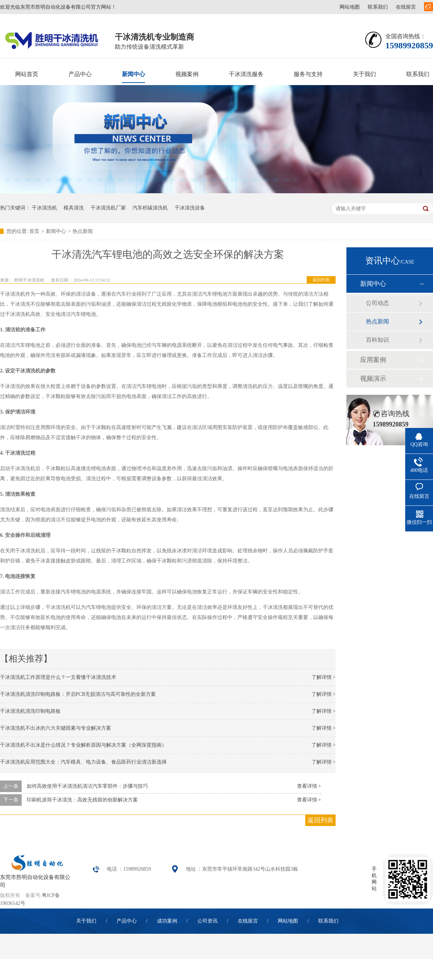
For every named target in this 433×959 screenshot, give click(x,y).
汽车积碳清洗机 (150, 208)
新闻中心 (133, 74)
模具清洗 (74, 208)
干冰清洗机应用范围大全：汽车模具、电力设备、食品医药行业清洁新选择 (83, 762)
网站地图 (350, 7)
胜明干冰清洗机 (29, 280)
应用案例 (373, 359)
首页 (34, 231)
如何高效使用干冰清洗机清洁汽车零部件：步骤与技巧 (87, 786)
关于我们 (364, 74)
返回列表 (321, 279)
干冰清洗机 (44, 208)
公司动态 (377, 303)
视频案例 (186, 74)
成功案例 (167, 921)
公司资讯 (207, 921)
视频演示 (373, 378)
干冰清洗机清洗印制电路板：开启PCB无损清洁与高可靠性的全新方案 (78, 694)
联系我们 (378, 7)
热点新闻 (83, 231)
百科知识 (377, 340)
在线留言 (406, 7)
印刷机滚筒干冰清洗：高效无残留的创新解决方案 (82, 800)
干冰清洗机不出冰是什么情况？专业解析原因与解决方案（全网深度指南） (83, 745)
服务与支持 (308, 74)
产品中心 (80, 74)
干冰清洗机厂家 (108, 208)
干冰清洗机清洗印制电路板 (30, 711)
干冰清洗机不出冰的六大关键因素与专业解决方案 (55, 728)
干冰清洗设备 (190, 208)
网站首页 (26, 74)
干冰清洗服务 (246, 74)
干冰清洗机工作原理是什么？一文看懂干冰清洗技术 (58, 677)
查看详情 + (309, 786)
